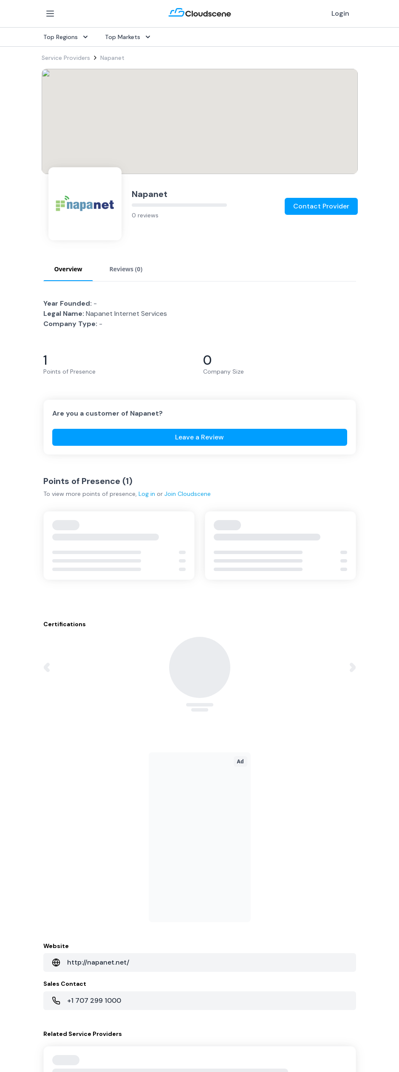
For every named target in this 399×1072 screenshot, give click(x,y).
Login (340, 13)
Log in (147, 494)
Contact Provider (321, 206)
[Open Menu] (50, 13)
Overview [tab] (68, 269)
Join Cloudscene (187, 494)
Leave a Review (199, 437)
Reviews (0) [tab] (125, 269)
